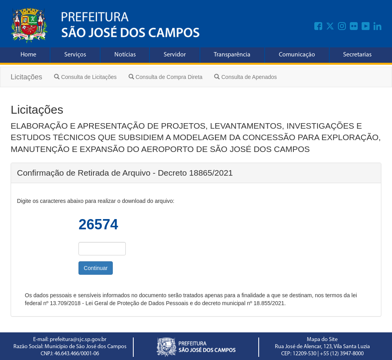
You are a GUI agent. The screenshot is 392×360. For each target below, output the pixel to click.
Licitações (26, 77)
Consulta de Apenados (245, 77)
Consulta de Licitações (85, 77)
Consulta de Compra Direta (166, 77)
